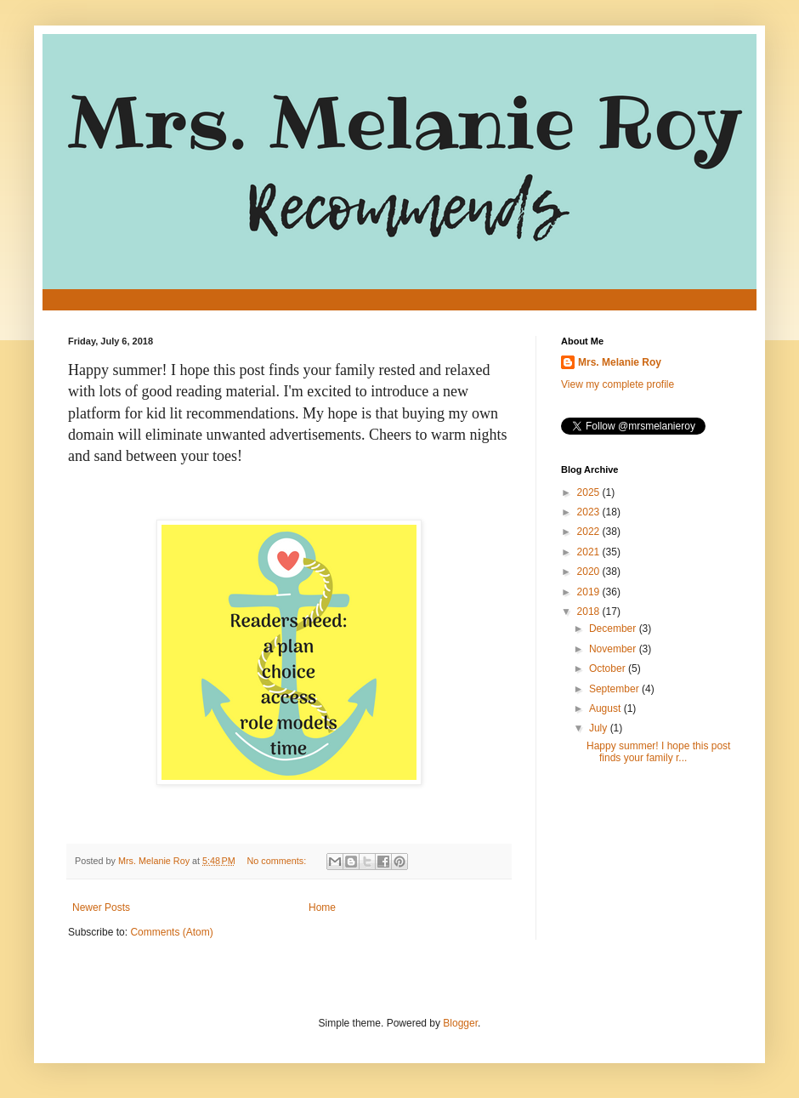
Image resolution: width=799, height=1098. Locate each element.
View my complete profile (617, 384)
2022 (590, 532)
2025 (590, 492)
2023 (590, 512)
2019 (590, 592)
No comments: (278, 861)
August (606, 708)
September (615, 689)
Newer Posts (101, 907)
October (608, 668)
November (614, 649)
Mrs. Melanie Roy (619, 362)
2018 (590, 611)
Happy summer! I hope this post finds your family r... (658, 752)
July (599, 728)
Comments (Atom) (171, 932)
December (614, 628)
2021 (590, 552)
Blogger (460, 1023)
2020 (590, 571)
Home (322, 907)
